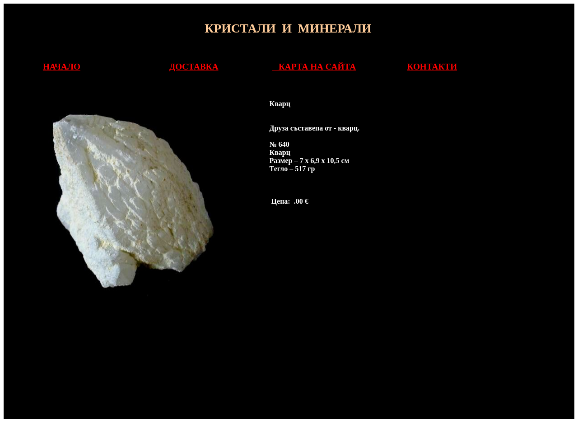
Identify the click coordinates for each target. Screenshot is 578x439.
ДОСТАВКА (193, 66)
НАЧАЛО (61, 66)
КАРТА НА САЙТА (314, 66)
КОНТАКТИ (432, 66)
